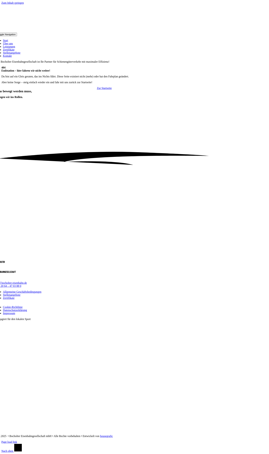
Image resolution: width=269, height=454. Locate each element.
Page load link (9, 441)
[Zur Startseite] (104, 88)
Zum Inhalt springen (12, 2)
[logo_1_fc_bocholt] (103, 430)
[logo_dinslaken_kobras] (103, 365)
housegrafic (106, 436)
